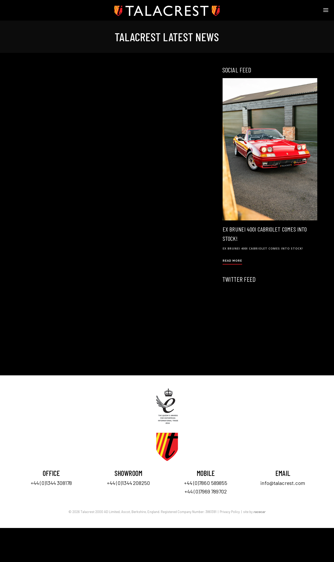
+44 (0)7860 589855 (205, 483)
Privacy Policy (230, 512)
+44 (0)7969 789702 (205, 491)
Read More (232, 260)
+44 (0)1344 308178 (51, 483)
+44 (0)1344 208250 (128, 483)
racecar (259, 512)
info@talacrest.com (282, 483)
